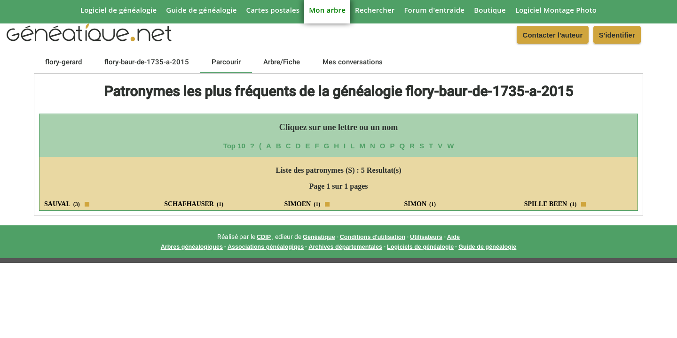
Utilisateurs (426, 237)
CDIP (264, 237)
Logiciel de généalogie (118, 10)
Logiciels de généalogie (420, 247)
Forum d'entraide (434, 10)
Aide (453, 237)
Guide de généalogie (201, 10)
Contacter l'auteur (553, 35)
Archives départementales (345, 247)
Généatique (319, 237)
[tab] (63, 62)
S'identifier (617, 35)
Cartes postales (273, 10)
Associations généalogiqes (266, 247)
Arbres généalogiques (192, 247)
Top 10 (234, 146)
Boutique (490, 10)
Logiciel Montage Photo (556, 10)
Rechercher (374, 10)
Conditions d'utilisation (372, 237)
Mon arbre (327, 10)
